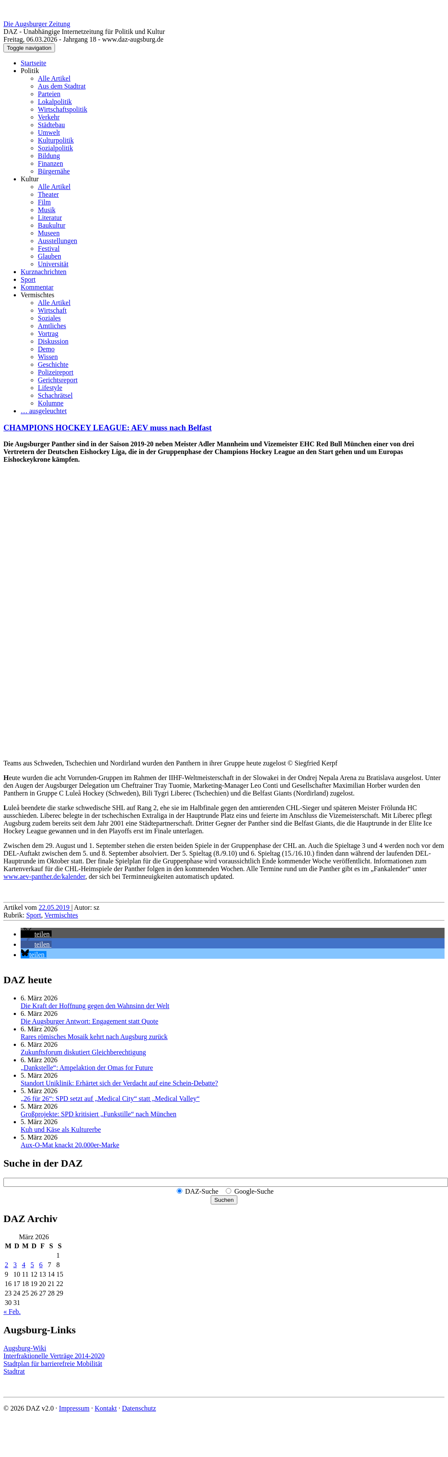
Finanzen (50, 163)
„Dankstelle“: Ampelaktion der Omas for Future (87, 1067)
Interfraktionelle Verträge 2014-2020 (53, 1355)
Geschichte (53, 364)
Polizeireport (56, 372)
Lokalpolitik (55, 101)
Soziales (49, 318)
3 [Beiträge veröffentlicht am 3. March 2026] (15, 1264)
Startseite (33, 63)
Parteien (49, 94)
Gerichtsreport (57, 380)
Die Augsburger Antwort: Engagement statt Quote (89, 1021)
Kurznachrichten (44, 271)
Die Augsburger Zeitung (36, 23)
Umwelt (49, 132)
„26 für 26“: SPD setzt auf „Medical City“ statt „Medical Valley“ (110, 1098)
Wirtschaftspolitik (62, 109)
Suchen (223, 1200)
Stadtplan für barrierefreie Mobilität (52, 1363)
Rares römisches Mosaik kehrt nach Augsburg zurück (94, 1036)
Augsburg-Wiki (24, 1348)
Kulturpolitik (56, 140)
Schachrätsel (55, 395)
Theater (48, 194)
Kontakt (106, 1408)
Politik (30, 70)
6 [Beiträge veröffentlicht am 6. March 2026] (41, 1264)
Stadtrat (14, 1371)
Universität (53, 264)
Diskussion (53, 341)
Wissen (48, 356)
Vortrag (48, 333)
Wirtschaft (52, 310)
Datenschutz (139, 1408)
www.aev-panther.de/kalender (44, 876)
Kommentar (37, 287)
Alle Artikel (54, 78)
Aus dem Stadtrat (62, 86)
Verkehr (49, 117)
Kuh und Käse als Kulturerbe (61, 1129)
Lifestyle (50, 387)
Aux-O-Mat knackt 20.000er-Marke (70, 1145)
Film (44, 202)
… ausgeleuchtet (44, 411)
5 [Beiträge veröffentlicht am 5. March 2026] (32, 1264)
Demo (46, 349)
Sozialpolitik (55, 148)
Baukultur (51, 225)
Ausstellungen (57, 240)
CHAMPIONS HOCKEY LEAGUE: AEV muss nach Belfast (107, 427)
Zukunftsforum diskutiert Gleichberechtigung (83, 1052)
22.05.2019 (55, 907)
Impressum (74, 1408)
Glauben (49, 256)
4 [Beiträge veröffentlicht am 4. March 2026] (23, 1264)
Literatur (50, 217)
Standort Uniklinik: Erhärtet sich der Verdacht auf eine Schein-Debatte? (119, 1083)
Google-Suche (254, 1191)
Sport (28, 279)
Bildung (49, 155)
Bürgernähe (54, 171)
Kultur (30, 179)
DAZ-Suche (201, 1191)
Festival (49, 248)
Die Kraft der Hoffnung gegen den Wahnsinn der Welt (95, 1005)
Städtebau (51, 124)
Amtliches (52, 325)
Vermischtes (37, 295)
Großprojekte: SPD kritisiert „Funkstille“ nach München (98, 1114)
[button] (36, 934)
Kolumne (51, 403)
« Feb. (12, 1311)
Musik (46, 209)
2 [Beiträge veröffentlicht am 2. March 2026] (6, 1264)
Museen (49, 233)
